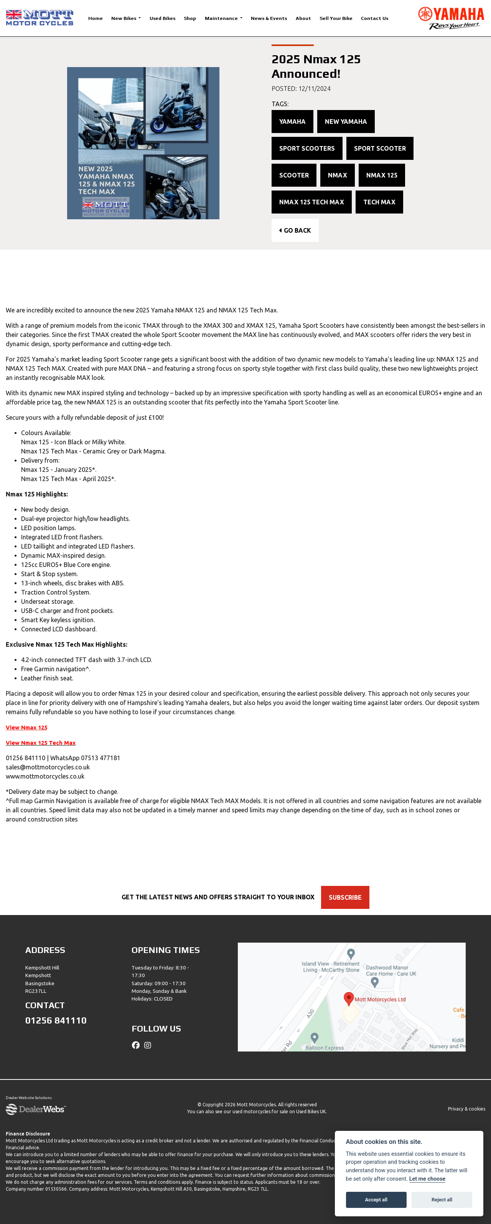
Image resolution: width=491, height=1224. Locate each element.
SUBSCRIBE (347, 897)
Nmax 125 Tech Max (311, 202)
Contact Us (374, 18)
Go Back (295, 230)
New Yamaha (346, 121)
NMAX (337, 175)
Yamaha (292, 121)
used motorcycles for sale (260, 1111)
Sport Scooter (380, 148)
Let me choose (427, 1179)
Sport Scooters (307, 148)
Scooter (294, 175)
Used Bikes (162, 18)
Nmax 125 (381, 175)
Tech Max (379, 202)
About (303, 18)
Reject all (442, 1200)
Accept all (376, 1200)
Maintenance (222, 18)
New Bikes (124, 18)
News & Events (269, 18)
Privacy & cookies (466, 1108)
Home (95, 18)
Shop (190, 18)
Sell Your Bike (336, 18)
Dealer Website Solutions (29, 1098)
